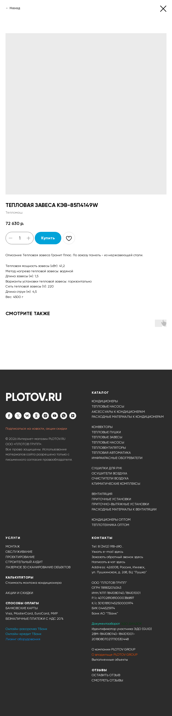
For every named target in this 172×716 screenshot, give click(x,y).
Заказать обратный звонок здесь (117, 557)
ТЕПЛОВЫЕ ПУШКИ (106, 432)
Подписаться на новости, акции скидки (36, 428)
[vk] (27, 415)
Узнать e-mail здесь (107, 551)
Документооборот (106, 624)
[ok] (36, 415)
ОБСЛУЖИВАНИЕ (19, 552)
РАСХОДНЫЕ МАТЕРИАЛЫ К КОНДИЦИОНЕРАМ (128, 417)
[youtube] (54, 415)
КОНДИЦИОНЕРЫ (105, 401)
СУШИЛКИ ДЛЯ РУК (107, 468)
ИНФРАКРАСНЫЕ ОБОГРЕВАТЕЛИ (117, 458)
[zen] (72, 415)
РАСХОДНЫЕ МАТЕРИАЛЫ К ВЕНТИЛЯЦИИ (124, 509)
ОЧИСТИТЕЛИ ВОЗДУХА (110, 478)
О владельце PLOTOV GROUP (114, 655)
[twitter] (18, 415)
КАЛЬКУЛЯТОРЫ (19, 577)
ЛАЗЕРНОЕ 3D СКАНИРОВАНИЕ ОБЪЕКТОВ (38, 567)
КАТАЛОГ (100, 393)
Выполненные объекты (110, 659)
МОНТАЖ (13, 546)
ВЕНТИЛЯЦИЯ (102, 494)
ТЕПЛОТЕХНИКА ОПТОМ (110, 525)
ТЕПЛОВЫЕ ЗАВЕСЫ (107, 437)
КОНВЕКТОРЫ (102, 427)
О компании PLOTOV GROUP (113, 649)
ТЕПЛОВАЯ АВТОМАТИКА (111, 453)
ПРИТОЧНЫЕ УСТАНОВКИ (111, 499)
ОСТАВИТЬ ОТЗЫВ (106, 675)
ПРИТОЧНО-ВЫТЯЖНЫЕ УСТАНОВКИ (120, 504)
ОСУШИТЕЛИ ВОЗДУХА (109, 473)
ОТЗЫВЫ (99, 670)
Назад (15, 8)
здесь (120, 562)
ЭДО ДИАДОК (131, 624)
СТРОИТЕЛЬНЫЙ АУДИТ (24, 562)
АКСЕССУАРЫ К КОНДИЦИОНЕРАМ (118, 412)
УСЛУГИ (13, 538)
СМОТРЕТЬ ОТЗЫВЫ (107, 680)
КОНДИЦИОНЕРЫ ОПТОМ (111, 520)
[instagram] (45, 415)
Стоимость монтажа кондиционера (34, 583)
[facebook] (9, 415)
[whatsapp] (63, 415)
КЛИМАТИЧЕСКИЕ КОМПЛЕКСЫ (116, 484)
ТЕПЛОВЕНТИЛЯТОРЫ (109, 448)
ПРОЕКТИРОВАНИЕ (20, 557)
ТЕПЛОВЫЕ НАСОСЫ (108, 406)
